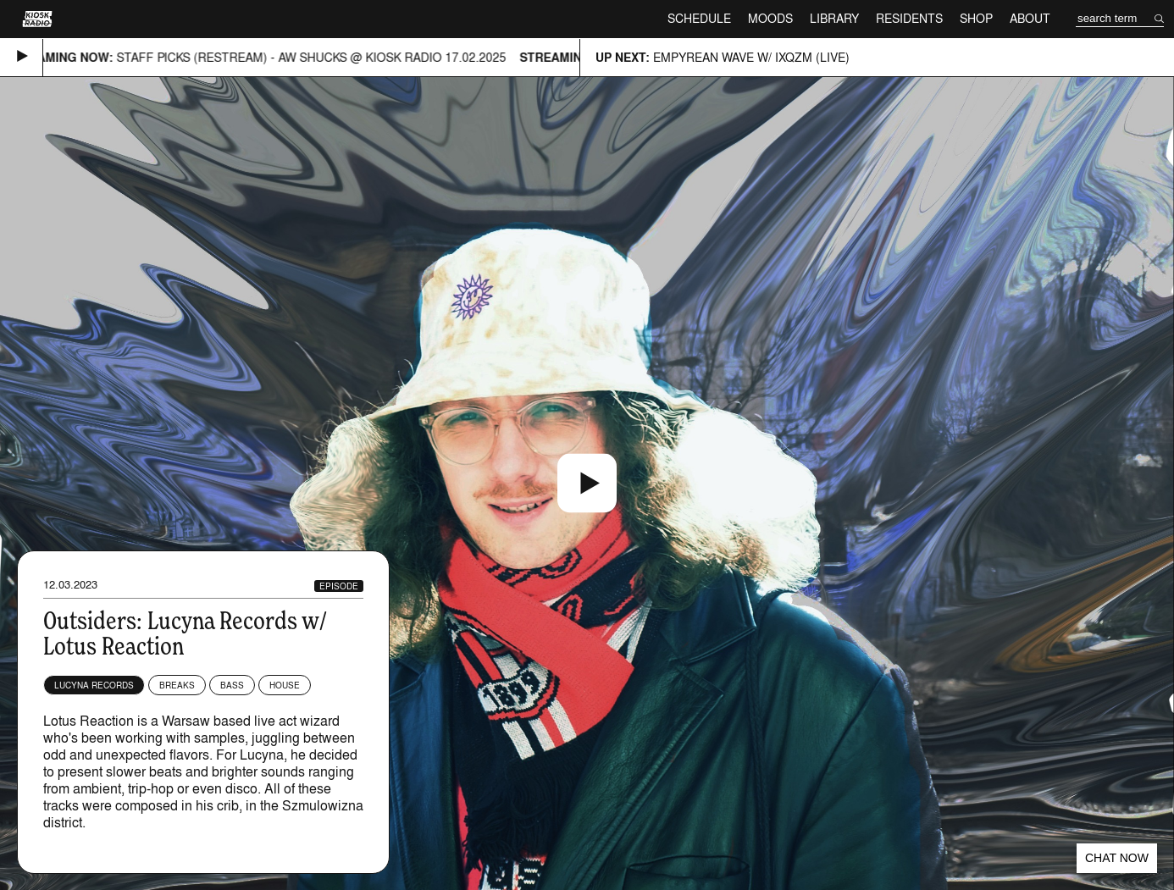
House (284, 685)
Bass (232, 685)
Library (834, 18)
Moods (770, 18)
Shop (976, 18)
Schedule (699, 18)
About (1030, 18)
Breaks (177, 685)
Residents (909, 18)
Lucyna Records (94, 685)
